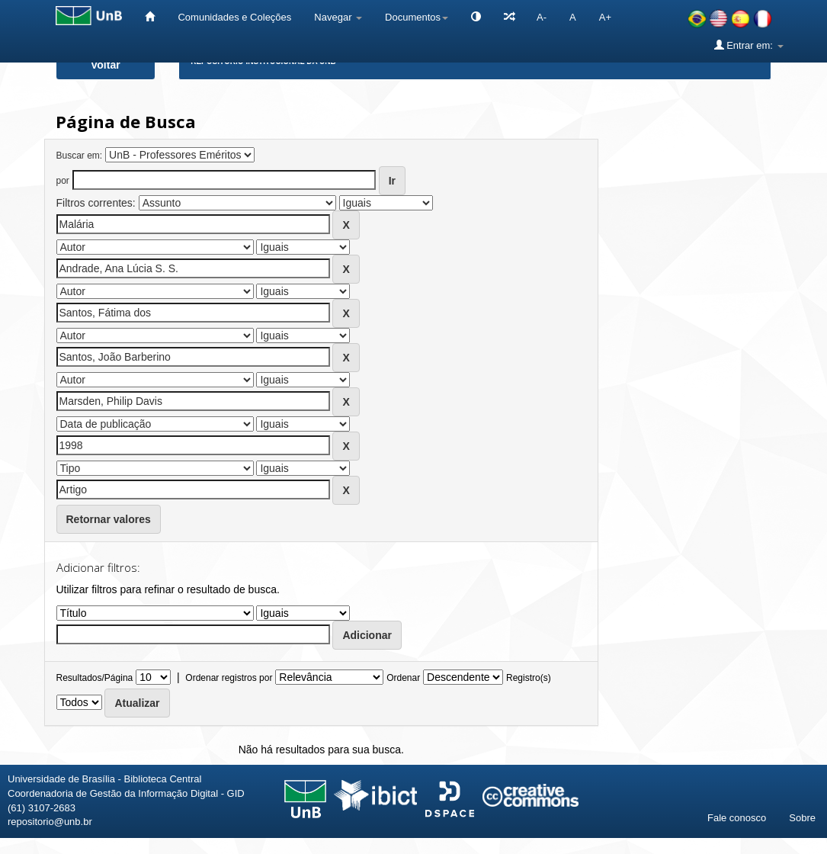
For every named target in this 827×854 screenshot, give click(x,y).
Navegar (338, 17)
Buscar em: (79, 155)
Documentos (416, 17)
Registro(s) (528, 678)
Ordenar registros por (228, 678)
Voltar (105, 65)
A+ (605, 17)
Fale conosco (736, 818)
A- (542, 17)
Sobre (802, 818)
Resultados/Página (94, 678)
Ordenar (403, 678)
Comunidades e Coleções (234, 17)
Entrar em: (749, 45)
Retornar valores (108, 519)
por (62, 180)
